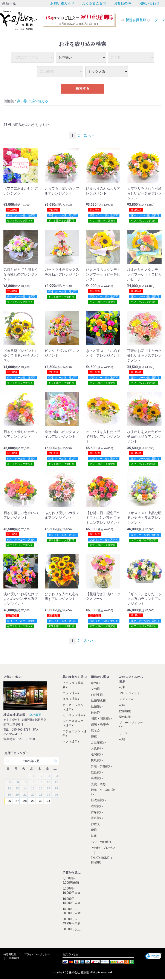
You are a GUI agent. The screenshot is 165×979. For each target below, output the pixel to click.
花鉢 (122, 705)
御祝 (94, 736)
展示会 (95, 730)
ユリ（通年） (72, 699)
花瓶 (122, 739)
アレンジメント (129, 693)
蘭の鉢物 (125, 717)
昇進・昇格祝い (101, 766)
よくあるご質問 (94, 3)
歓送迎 (95, 712)
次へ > (88, 135)
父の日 (95, 688)
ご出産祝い (98, 742)
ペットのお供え (101, 842)
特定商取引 (9, 954)
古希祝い (97, 812)
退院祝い (97, 754)
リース (123, 733)
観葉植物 (125, 711)
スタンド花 (126, 699)
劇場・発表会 (100, 724)
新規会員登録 (134, 20)
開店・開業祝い (101, 718)
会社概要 (35, 715)
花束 (122, 687)
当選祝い (97, 778)
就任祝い (97, 772)
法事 (94, 836)
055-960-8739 (21, 729)
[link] (153, 956)
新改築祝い (98, 800)
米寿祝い (97, 818)
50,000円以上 (72, 929)
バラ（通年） (72, 693)
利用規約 (14, 958)
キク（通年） (72, 741)
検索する (82, 89)
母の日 (95, 683)
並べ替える (39, 101)
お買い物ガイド (62, 3)
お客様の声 (122, 3)
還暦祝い (97, 806)
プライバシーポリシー (37, 954)
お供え (95, 824)
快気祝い (97, 760)
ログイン (156, 20)
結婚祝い (97, 706)
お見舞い (97, 748)
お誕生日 (97, 695)
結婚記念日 (98, 700)
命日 (94, 830)
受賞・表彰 (98, 784)
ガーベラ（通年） (75, 715)
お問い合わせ (149, 3)
